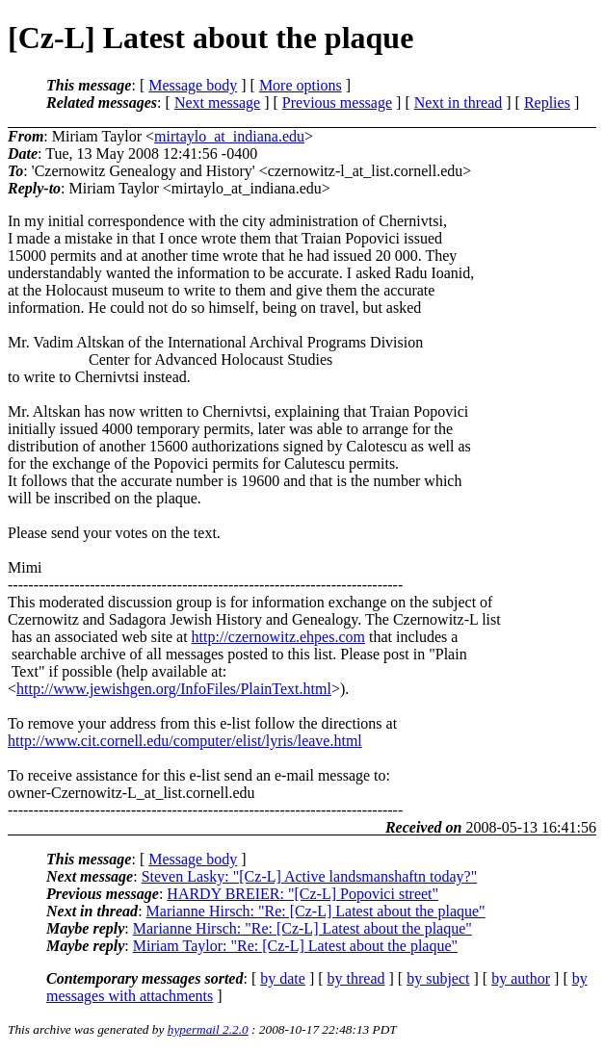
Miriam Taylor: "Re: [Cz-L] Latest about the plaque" (295, 945)
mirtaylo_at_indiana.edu (229, 136)
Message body (192, 85)
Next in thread (458, 102)
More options (300, 85)
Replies (547, 102)
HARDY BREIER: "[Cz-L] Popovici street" (302, 894)
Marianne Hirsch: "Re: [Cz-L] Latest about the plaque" (316, 911)
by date (282, 978)
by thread (356, 978)
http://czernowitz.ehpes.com (278, 637)
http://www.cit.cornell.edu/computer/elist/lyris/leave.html (185, 740)
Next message (217, 102)
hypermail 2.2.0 (208, 1029)
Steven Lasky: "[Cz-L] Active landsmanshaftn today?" (310, 876)
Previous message (337, 102)
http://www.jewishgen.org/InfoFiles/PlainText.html (173, 689)
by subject (438, 978)
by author (520, 978)
